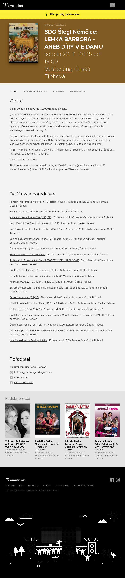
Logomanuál (62, 486)
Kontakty (10, 486)
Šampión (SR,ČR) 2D (21, 223)
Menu (120, 5)
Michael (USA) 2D (20, 281)
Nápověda (33, 486)
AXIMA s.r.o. (32, 490)
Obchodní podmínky (83, 486)
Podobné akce (77, 91)
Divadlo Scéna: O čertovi (24, 276)
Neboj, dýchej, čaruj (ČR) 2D (26, 309)
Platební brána (45, 490)
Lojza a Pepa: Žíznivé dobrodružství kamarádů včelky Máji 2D (44, 330)
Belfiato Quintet (19, 211)
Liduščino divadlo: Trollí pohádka (28, 340)
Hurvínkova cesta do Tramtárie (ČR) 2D (31, 303)
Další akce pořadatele (35, 91)
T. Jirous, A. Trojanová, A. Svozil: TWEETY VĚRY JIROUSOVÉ (44, 260)
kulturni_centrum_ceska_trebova (33, 372)
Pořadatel (58, 91)
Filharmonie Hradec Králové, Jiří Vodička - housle (38, 201)
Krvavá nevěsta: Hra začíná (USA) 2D (30, 217)
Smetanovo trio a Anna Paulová (27, 254)
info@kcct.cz (21, 377)
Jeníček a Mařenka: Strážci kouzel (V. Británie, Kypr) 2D (41, 239)
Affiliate (47, 486)
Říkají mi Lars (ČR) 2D (22, 248)
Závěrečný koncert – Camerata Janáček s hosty (36, 287)
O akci (14, 91)
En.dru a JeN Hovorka (22, 270)
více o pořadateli (23, 382)
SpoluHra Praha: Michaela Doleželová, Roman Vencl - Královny (45, 315)
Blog (21, 486)
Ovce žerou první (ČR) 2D (24, 297)
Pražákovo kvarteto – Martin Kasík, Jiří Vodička (36, 229)
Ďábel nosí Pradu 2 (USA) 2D (26, 324)
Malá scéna (58, 69)
